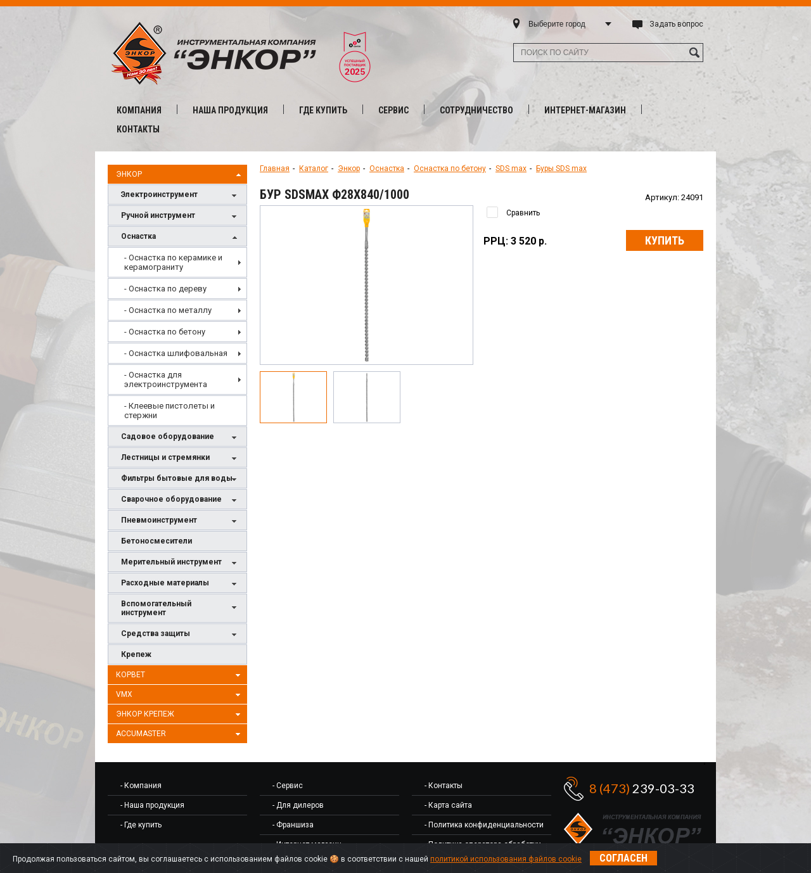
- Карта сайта (448, 805)
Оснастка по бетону (450, 168)
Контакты (138, 129)
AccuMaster (180, 734)
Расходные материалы (180, 583)
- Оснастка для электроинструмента (165, 379)
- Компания (141, 785)
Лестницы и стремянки (180, 458)
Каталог (313, 168)
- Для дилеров (298, 805)
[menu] (177, 336)
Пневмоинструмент (180, 521)
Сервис (393, 110)
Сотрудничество (476, 110)
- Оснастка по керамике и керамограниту (173, 262)
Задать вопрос (676, 24)
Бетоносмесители (156, 541)
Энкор (180, 175)
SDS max (511, 168)
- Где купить (141, 824)
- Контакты (444, 785)
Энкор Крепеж (180, 715)
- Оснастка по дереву (165, 288)
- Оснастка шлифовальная (175, 353)
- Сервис (287, 785)
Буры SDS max (561, 168)
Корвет (180, 675)
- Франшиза (293, 824)
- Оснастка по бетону (164, 331)
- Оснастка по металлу (168, 310)
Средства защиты (180, 634)
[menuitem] (177, 262)
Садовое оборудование (180, 437)
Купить (664, 240)
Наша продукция (230, 110)
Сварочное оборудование (180, 500)
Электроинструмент (180, 195)
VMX (180, 695)
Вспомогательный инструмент (180, 608)
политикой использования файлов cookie (506, 859)
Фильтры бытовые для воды (180, 479)
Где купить (323, 110)
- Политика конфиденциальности (484, 824)
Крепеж (136, 654)
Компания (139, 110)
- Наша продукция (152, 805)
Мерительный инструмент (180, 563)
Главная (275, 168)
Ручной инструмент (180, 216)
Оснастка (180, 237)
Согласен (623, 858)
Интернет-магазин (585, 110)
